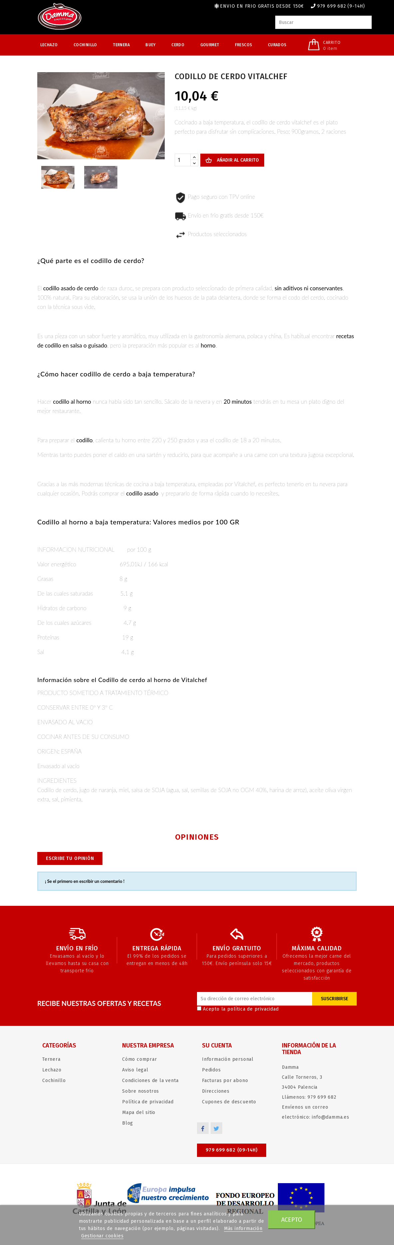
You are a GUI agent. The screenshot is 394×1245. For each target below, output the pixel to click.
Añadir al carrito (237, 160)
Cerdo (177, 45)
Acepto (291, 1219)
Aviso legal (135, 1070)
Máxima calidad (316, 948)
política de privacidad (253, 1009)
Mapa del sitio (138, 1112)
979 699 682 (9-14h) (341, 6)
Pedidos (211, 1070)
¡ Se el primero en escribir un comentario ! (84, 881)
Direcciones (216, 1091)
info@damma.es (330, 1117)
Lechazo (49, 45)
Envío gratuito (237, 948)
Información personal (228, 1059)
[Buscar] (323, 22)
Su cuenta (217, 1045)
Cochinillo (85, 45)
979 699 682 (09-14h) (232, 1150)
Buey (150, 45)
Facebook (203, 1128)
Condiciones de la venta (150, 1080)
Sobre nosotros (140, 1091)
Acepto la (238, 1009)
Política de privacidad (148, 1102)
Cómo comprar (139, 1059)
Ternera (121, 45)
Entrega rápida (156, 948)
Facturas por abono (225, 1080)
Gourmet (209, 45)
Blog (127, 1123)
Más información (243, 1228)
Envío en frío (77, 948)
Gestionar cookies (102, 1236)
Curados (277, 45)
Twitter (216, 1128)
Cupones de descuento (229, 1102)
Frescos (243, 45)
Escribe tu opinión (70, 858)
